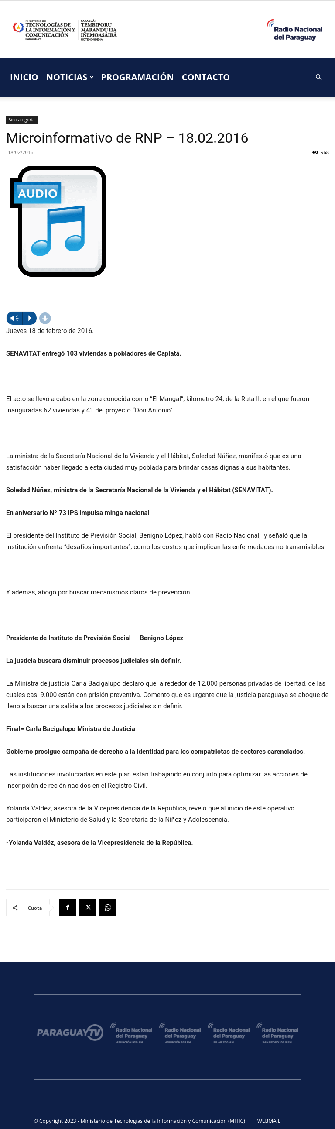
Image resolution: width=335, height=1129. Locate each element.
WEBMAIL (269, 1121)
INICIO (24, 77)
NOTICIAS (70, 77)
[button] (318, 77)
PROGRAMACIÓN (137, 77)
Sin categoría (22, 120)
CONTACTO (206, 77)
